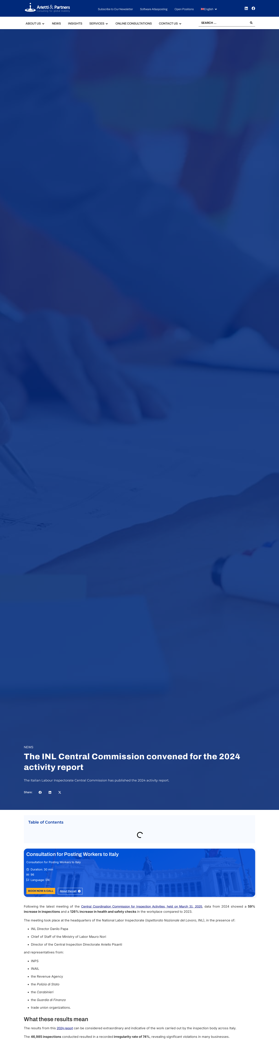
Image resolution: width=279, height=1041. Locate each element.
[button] (209, 9)
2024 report (65, 1028)
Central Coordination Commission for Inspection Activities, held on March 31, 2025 (141, 906)
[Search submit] (251, 23)
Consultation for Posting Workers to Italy (72, 854)
